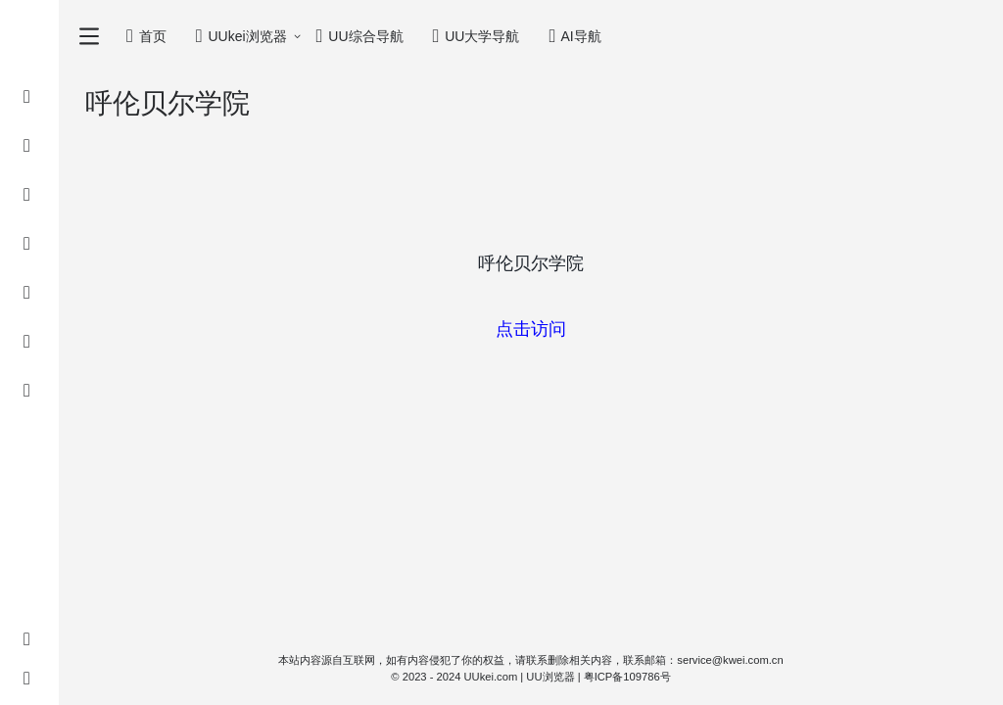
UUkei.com (491, 676)
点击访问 (531, 329)
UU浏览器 (550, 676)
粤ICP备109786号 (627, 676)
